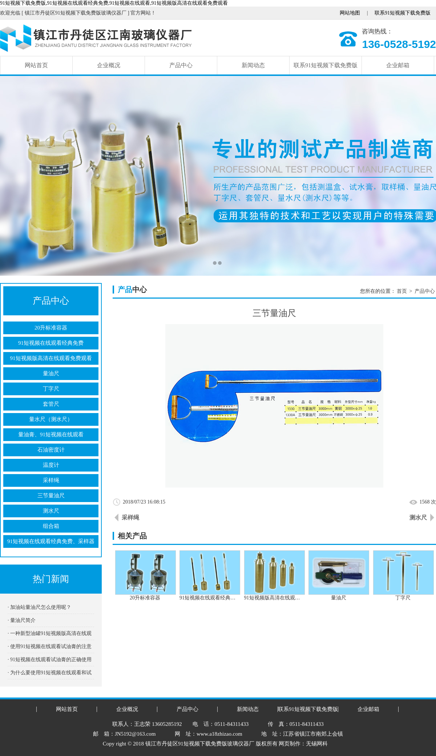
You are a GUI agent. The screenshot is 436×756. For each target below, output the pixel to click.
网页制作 (289, 744)
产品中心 (181, 65)
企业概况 (108, 65)
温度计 (51, 465)
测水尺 (51, 511)
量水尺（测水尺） (51, 419)
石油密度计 (51, 450)
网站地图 (350, 13)
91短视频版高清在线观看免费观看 (51, 358)
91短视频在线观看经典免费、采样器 (50, 541)
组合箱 (51, 526)
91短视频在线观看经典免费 (51, 343)
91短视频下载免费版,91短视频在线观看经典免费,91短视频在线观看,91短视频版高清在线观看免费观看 (114, 3)
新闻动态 (253, 65)
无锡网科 (317, 744)
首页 (402, 291)
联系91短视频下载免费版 (403, 13)
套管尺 (51, 404)
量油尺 (51, 373)
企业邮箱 (397, 65)
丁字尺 (51, 389)
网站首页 (36, 65)
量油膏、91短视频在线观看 (51, 434)
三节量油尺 (51, 495)
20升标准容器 (51, 328)
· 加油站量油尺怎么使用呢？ (39, 607)
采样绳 (51, 480)
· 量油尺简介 (22, 620)
